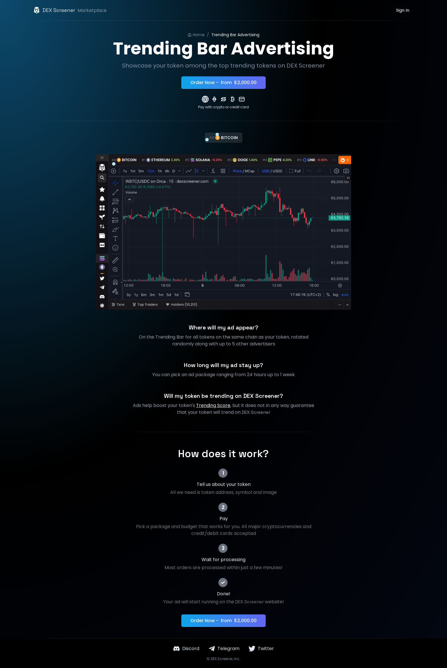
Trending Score (213, 405)
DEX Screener (222, 658)
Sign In (402, 10)
